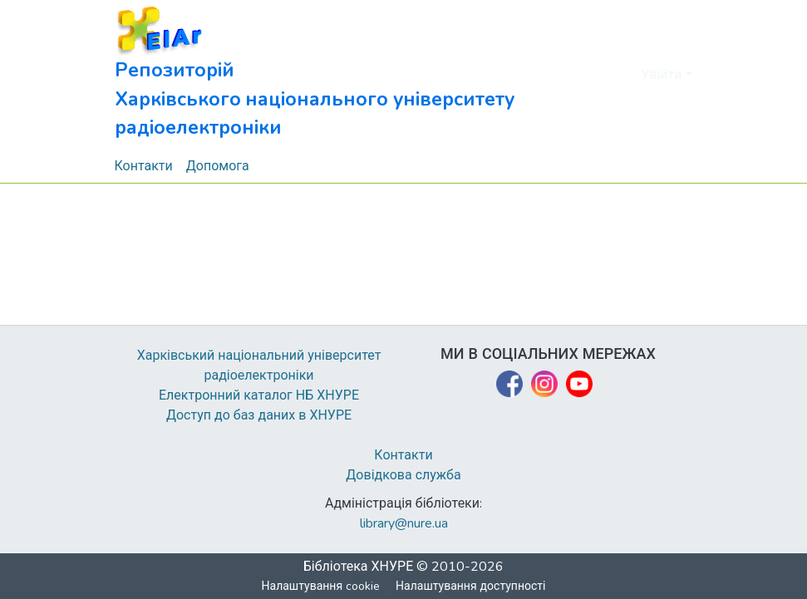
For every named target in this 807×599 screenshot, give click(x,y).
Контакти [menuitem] (144, 166)
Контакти (403, 455)
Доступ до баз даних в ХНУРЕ (259, 415)
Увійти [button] (664, 75)
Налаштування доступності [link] (471, 586)
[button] (351, 75)
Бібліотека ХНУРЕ (359, 566)
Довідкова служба (404, 475)
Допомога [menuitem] (218, 166)
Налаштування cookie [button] (321, 586)
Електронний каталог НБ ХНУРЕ (259, 395)
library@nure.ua (404, 523)
